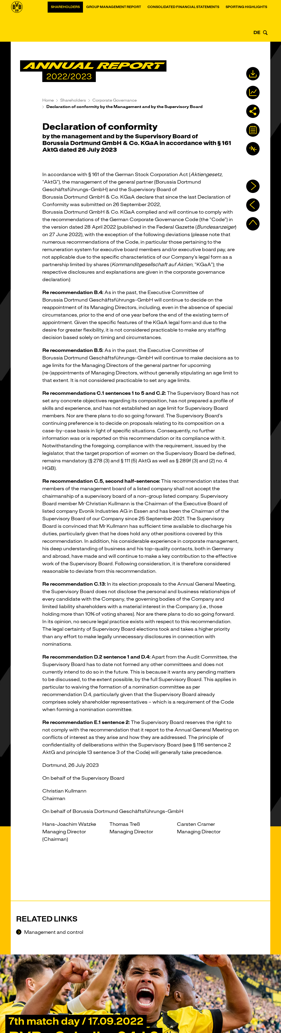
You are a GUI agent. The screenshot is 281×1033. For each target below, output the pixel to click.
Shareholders (65, 22)
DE (256, 32)
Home (48, 100)
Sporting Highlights (246, 22)
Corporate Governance (114, 100)
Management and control (53, 932)
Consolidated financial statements (183, 22)
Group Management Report (113, 22)
